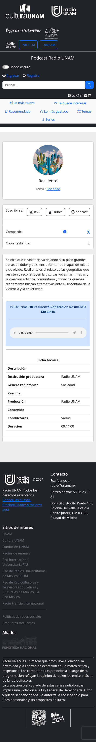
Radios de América (16, 553)
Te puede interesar (70, 103)
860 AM (48, 45)
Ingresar (12, 75)
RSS (34, 212)
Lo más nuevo (22, 103)
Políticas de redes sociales (21, 616)
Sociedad (53, 189)
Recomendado (18, 111)
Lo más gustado (54, 111)
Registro (33, 75)
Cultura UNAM (13, 540)
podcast (79, 212)
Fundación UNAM (15, 547)
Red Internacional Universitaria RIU (15, 562)
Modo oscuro (21, 67)
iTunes (55, 212)
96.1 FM (28, 45)
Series (48, 119)
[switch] (5, 67)
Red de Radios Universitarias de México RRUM (23, 573)
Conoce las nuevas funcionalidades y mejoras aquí (22, 505)
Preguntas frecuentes (18, 623)
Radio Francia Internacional (23, 603)
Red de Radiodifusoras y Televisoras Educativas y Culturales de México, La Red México (20, 589)
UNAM (7, 534)
